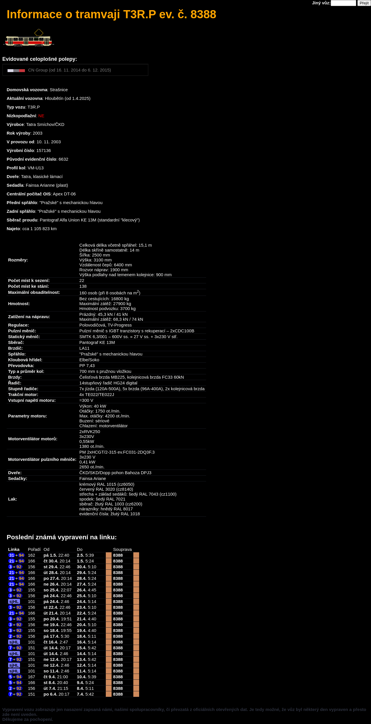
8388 (118, 555)
